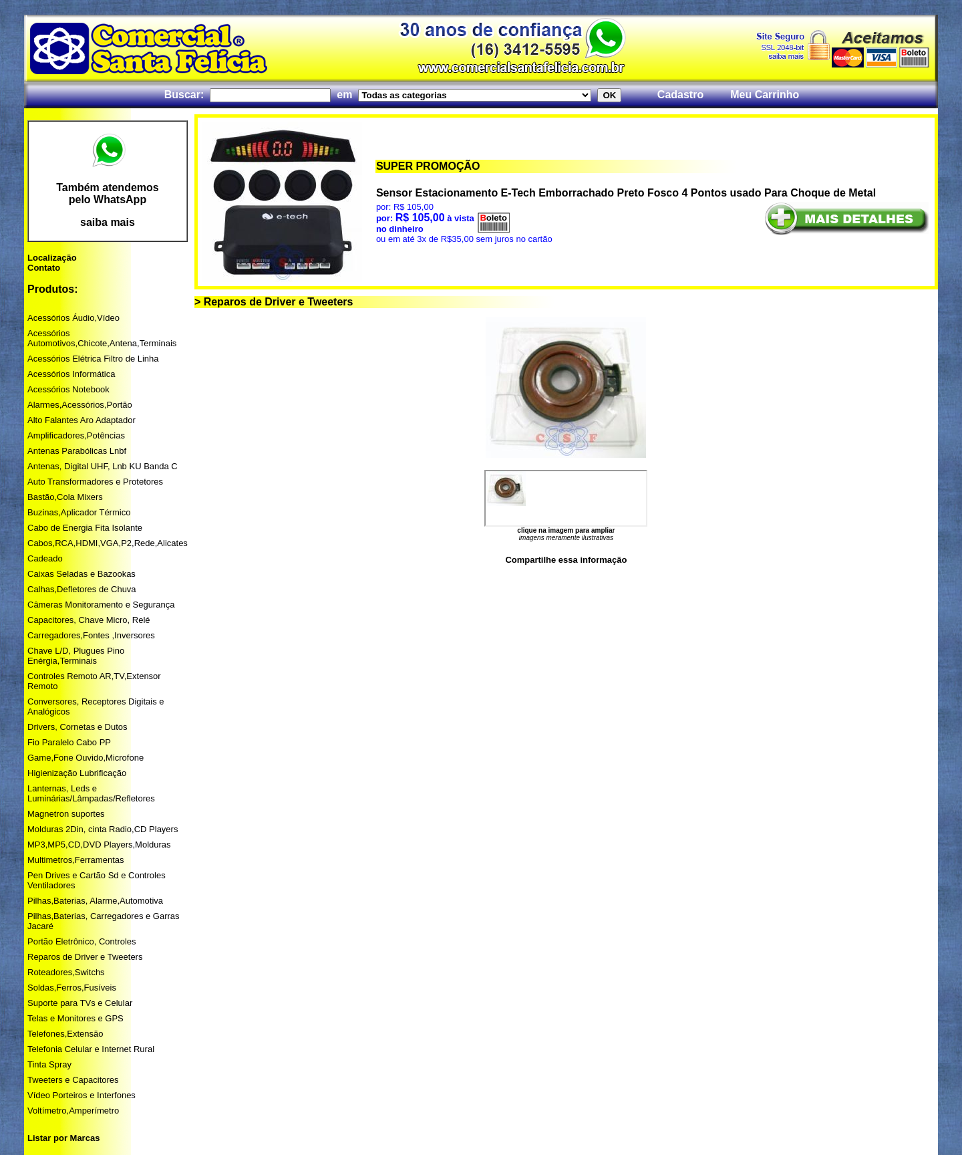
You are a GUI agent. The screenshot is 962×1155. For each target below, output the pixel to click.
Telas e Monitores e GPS (75, 1018)
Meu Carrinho (764, 94)
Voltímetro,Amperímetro (73, 1111)
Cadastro (680, 94)
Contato (43, 268)
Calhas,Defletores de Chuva (81, 589)
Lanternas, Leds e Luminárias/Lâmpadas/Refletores (91, 793)
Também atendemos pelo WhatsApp (107, 193)
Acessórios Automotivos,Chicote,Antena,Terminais (101, 338)
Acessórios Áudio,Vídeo (73, 318)
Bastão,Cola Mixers (65, 497)
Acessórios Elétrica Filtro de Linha (93, 359)
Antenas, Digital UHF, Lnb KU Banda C (102, 466)
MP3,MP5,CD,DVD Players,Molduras (99, 845)
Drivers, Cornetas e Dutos (77, 727)
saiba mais (107, 222)
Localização (52, 258)
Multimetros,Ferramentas (75, 860)
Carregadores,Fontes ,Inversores (91, 635)
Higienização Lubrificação (76, 773)
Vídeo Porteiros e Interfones (81, 1095)
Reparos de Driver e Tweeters (84, 957)
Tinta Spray (49, 1064)
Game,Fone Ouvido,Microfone (85, 758)
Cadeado (45, 558)
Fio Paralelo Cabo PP (69, 742)
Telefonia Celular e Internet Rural (90, 1049)
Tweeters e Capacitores (73, 1080)
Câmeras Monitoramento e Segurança (100, 605)
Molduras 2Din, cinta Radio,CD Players (102, 829)
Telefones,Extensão (65, 1034)
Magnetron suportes (66, 814)
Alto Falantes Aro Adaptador (81, 420)
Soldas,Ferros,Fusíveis (71, 988)
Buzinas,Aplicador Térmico (78, 512)
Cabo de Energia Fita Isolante (84, 528)
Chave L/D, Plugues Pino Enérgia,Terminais (75, 656)
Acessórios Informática (71, 374)
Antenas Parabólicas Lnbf (76, 451)
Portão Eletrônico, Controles (81, 941)
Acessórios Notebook (68, 389)
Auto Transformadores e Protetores (95, 482)
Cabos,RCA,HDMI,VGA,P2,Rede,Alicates (107, 543)
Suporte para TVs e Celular (79, 1003)
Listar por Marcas (63, 1138)
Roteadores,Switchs (66, 972)
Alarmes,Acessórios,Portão (79, 405)
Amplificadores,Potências (76, 435)
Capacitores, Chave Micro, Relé (88, 620)
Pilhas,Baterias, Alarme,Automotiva (95, 901)
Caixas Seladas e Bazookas (81, 574)
